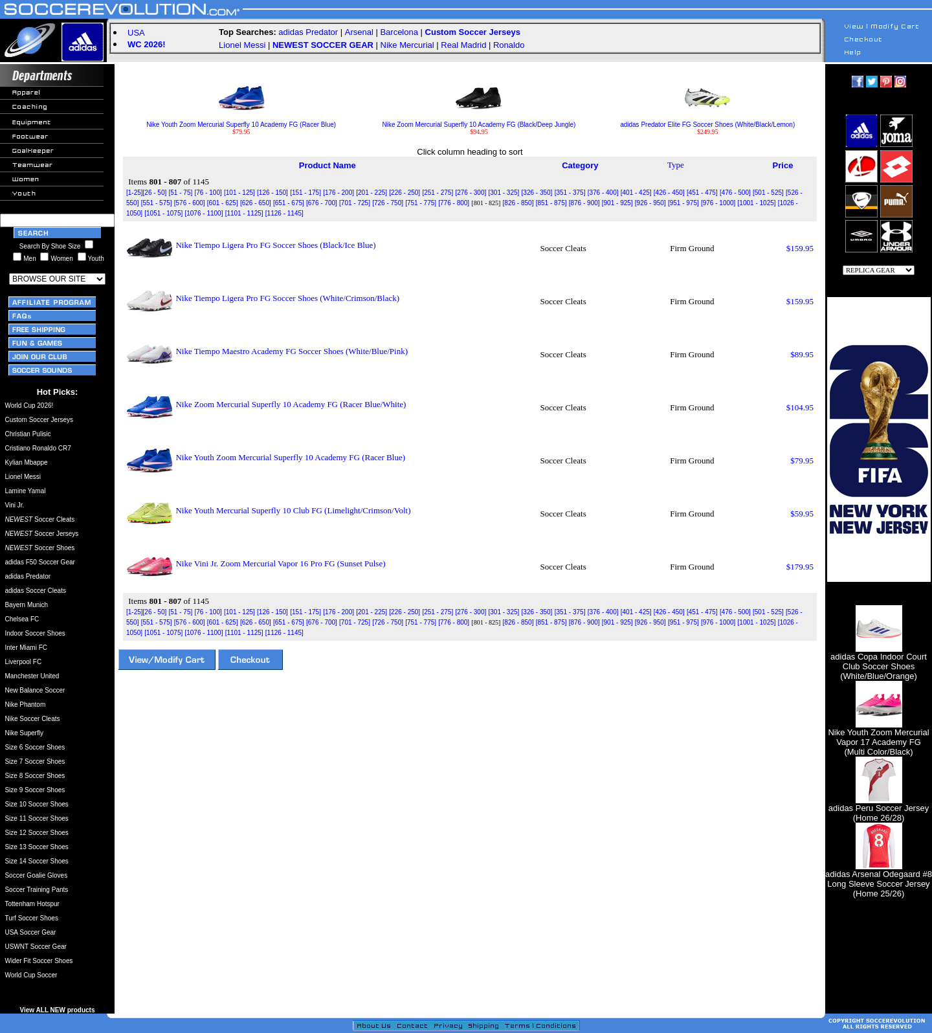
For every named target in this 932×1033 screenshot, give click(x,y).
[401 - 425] (636, 192)
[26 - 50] (155, 192)
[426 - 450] (669, 192)
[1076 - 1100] (203, 213)
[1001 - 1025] (757, 202)
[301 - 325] (504, 192)
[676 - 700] (321, 202)
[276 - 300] (470, 192)
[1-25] (134, 192)
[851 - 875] (551, 202)
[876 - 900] (584, 202)
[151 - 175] (305, 192)
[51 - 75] (181, 192)
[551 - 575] (156, 202)
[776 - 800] (453, 202)
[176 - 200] (338, 192)
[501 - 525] (768, 192)
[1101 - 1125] (244, 213)
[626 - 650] (255, 202)
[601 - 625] (222, 202)
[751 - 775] (420, 202)
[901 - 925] (617, 202)
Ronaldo (508, 45)
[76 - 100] (207, 192)
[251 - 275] (437, 192)
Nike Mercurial (407, 45)
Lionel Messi (242, 45)
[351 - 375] (570, 192)
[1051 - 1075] (163, 213)
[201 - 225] (371, 192)
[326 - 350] (537, 192)
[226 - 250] (404, 192)
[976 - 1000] (718, 202)
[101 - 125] (239, 192)
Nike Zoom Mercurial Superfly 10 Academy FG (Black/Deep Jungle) (478, 121)
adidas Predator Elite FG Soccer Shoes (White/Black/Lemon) (707, 121)
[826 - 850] (518, 202)
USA (136, 33)
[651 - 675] (288, 202)
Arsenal (359, 32)
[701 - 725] (354, 202)
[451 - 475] (702, 192)
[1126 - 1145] (284, 213)
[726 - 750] (387, 202)
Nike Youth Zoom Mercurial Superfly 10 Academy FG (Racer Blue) (241, 121)
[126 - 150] (272, 192)
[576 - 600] (189, 202)
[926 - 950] (650, 202)
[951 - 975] (683, 202)
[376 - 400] (603, 192)
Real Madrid (463, 45)
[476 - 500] (735, 192)
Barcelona (399, 32)
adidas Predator (308, 32)
